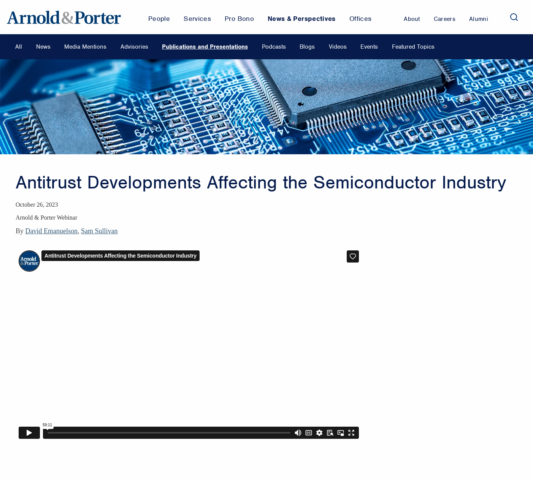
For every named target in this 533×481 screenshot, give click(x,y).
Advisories (134, 47)
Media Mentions (85, 47)
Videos (338, 47)
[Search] (514, 17)
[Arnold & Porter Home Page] (64, 17)
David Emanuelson (51, 231)
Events (369, 47)
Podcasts (274, 47)
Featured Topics (413, 47)
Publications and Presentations (205, 47)
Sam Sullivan (99, 231)
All (18, 47)
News (43, 47)
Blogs (307, 47)
